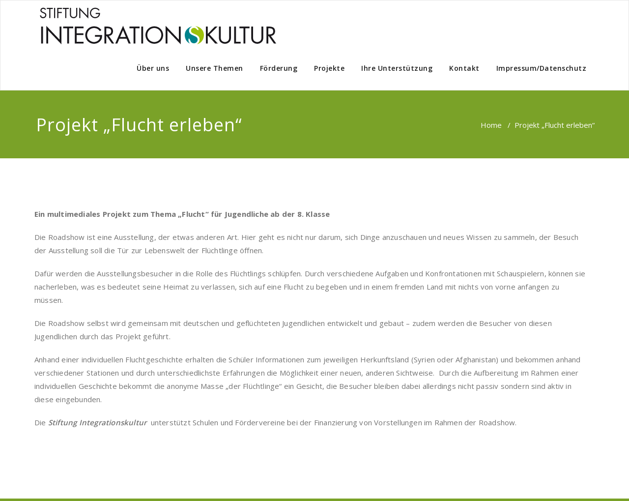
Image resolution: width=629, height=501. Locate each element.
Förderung (279, 68)
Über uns (153, 68)
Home (491, 125)
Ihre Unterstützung (396, 68)
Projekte (329, 68)
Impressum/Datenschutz (541, 68)
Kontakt (464, 68)
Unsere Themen (214, 68)
